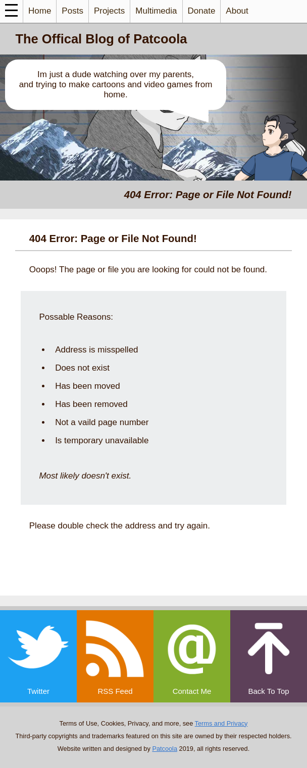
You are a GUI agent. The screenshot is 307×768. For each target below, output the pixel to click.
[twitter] (38, 656)
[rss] (115, 656)
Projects (109, 11)
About (237, 11)
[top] (268, 656)
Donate (202, 11)
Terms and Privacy (221, 723)
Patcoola (164, 748)
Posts (72, 11)
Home (39, 11)
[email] (192, 656)
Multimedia (156, 11)
